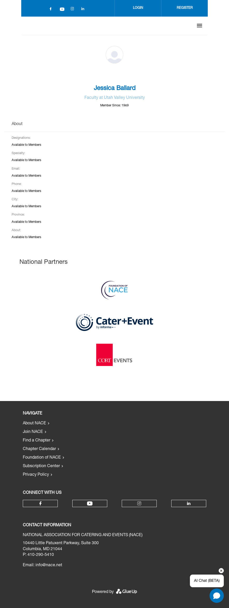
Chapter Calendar (39, 449)
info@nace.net (48, 565)
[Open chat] (217, 596)
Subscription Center (41, 466)
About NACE (34, 424)
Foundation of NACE (42, 458)
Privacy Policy (36, 475)
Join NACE (33, 432)
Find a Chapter (36, 441)
